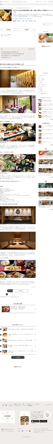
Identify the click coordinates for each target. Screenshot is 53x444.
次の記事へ (27, 29)
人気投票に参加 (30, 405)
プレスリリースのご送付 (37, 430)
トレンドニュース (5, 404)
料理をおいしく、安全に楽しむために (47, 430)
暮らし (24, 404)
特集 (3, 405)
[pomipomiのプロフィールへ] (18, 35)
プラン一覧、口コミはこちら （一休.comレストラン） (9, 181)
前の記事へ (9, 29)
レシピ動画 (36, 1)
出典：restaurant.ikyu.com (3, 113)
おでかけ (19, 404)
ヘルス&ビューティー (29, 404)
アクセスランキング (18, 405)
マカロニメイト (10, 405)
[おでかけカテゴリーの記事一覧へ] (14, 21)
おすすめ (44, 1)
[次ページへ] (31, 294)
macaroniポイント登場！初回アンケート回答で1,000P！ (23, 18)
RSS (41, 430)
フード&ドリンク (37, 404)
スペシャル (24, 405)
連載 (6, 405)
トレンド (40, 1)
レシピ (10, 404)
